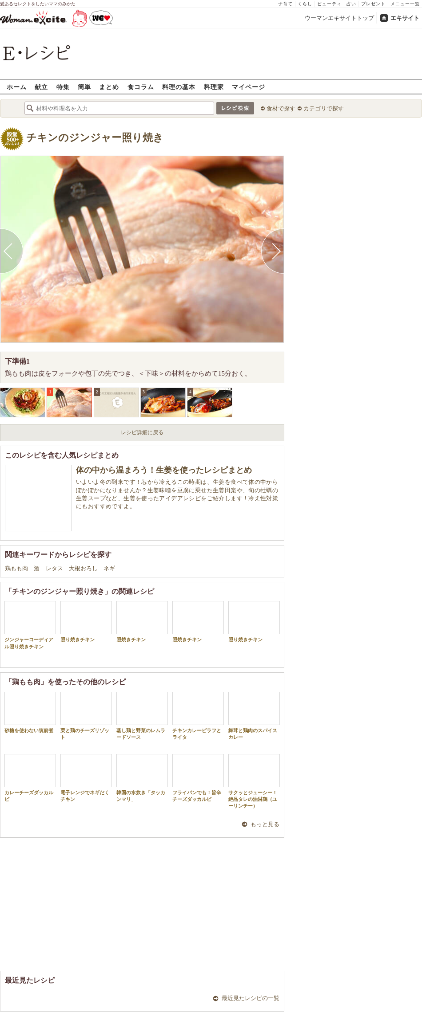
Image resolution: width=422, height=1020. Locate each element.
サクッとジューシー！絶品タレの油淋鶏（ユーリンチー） (254, 781)
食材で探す (281, 108)
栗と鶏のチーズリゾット (86, 716)
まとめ (109, 86)
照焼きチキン (142, 621)
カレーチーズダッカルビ (30, 778)
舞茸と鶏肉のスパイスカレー (254, 716)
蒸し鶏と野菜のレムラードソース (142, 716)
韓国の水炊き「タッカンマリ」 (142, 778)
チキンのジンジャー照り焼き (94, 137)
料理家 (214, 86)
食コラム (140, 86)
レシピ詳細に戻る (142, 432)
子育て (285, 3)
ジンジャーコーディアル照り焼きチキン (30, 625)
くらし (305, 3)
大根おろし (84, 568)
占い (351, 3)
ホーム (17, 86)
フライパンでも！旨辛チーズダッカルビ (198, 778)
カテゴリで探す (323, 108)
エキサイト (404, 18)
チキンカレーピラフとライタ (198, 716)
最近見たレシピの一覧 (250, 998)
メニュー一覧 (405, 3)
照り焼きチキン (86, 621)
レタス (55, 568)
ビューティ (329, 3)
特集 (63, 86)
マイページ (248, 86)
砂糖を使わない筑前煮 (30, 712)
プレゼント (373, 3)
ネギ (109, 568)
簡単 (84, 86)
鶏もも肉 (17, 568)
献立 (41, 86)
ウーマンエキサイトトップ (339, 18)
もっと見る (265, 824)
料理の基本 (178, 86)
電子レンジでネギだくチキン (86, 778)
